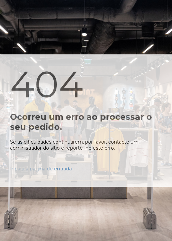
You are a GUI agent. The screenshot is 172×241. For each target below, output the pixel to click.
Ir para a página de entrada (41, 169)
